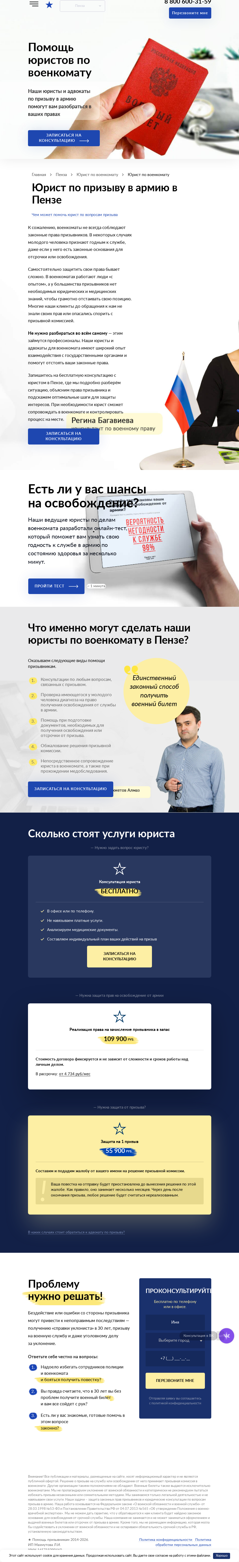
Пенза (80, 6)
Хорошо (222, 1555)
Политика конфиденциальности (165, 1540)
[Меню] (34, 4)
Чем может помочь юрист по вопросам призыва (75, 215)
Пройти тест (56, 586)
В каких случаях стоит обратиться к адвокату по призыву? (76, 1232)
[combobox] (175, 1340)
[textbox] (175, 1340)
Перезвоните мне (190, 13)
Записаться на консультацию (64, 138)
